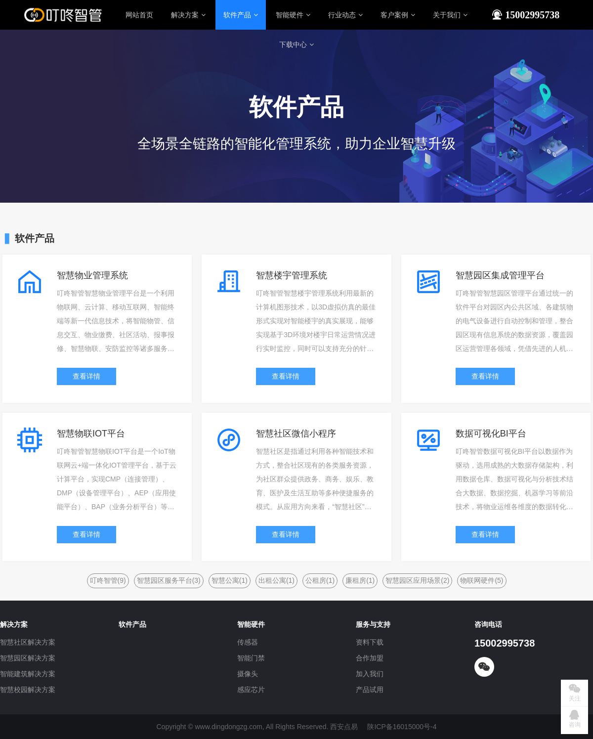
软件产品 (240, 15)
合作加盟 (369, 658)
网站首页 (139, 15)
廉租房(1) (360, 580)
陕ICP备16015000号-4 (401, 727)
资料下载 (369, 642)
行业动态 (345, 15)
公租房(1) (320, 580)
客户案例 (398, 15)
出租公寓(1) (276, 580)
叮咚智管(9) (108, 580)
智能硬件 (293, 15)
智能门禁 (251, 658)
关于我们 (450, 15)
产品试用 (369, 690)
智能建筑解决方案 (27, 674)
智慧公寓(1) (230, 580)
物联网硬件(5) (481, 580)
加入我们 (369, 674)
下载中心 (296, 44)
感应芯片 (251, 690)
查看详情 (86, 376)
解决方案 (188, 15)
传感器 (247, 642)
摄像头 (247, 674)
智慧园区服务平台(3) (169, 580)
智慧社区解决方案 (27, 642)
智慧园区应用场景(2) (417, 580)
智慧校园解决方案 (27, 690)
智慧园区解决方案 (27, 658)
